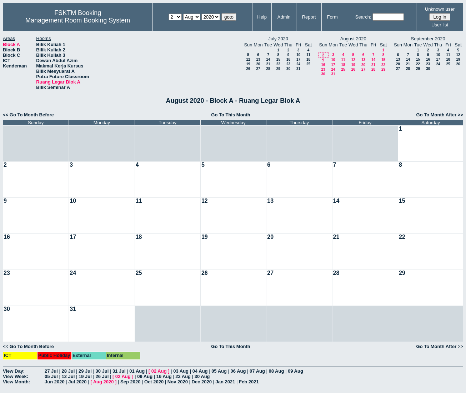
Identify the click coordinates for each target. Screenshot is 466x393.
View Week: (15, 376)
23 (288, 64)
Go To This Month (230, 114)
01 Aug (137, 371)
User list (439, 24)
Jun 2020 (55, 381)
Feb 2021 (249, 381)
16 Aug (164, 376)
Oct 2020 (154, 381)
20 (258, 64)
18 (308, 59)
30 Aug (202, 376)
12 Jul (68, 376)
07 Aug (257, 371)
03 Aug (181, 371)
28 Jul (68, 371)
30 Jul (102, 371)
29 (278, 69)
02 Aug (159, 371)
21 (268, 64)
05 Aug (219, 371)
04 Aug (200, 371)
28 (268, 69)
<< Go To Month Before (28, 114)
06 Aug (238, 371)
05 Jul (51, 376)
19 (248, 64)
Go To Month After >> (439, 114)
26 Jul (102, 376)
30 (288, 69)
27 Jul (51, 371)
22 (278, 64)
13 (258, 59)
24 (298, 64)
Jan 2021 (225, 381)
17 (298, 59)
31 (298, 69)
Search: (363, 17)
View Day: (14, 371)
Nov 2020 (177, 381)
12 (248, 59)
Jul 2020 (77, 381)
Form (332, 17)
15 (278, 59)
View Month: (16, 381)
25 (308, 64)
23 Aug (183, 376)
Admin (284, 17)
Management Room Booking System (77, 20)
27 (258, 69)
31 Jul (119, 371)
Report (309, 17)
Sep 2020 (130, 381)
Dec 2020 (202, 381)
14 (268, 59)
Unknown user (440, 9)
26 (248, 69)
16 (288, 59)
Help (262, 17)
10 (298, 55)
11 (308, 55)
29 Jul (85, 371)
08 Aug (276, 371)
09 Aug (295, 371)
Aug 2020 (103, 381)
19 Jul (85, 376)
